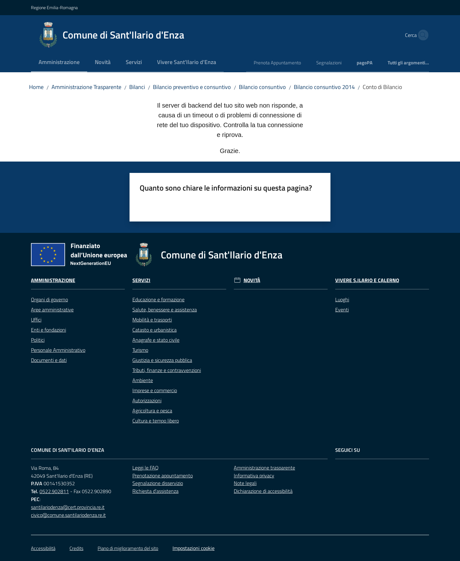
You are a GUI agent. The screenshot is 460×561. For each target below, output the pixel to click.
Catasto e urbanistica (154, 330)
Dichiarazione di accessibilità (263, 491)
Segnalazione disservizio (157, 483)
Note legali (245, 483)
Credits (76, 548)
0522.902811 (54, 491)
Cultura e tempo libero (155, 420)
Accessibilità (43, 548)
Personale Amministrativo (58, 350)
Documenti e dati (49, 360)
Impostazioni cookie (193, 548)
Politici (38, 340)
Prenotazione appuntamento (162, 475)
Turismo (140, 350)
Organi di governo (49, 299)
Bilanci (137, 87)
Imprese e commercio (154, 390)
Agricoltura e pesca (152, 410)
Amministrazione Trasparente (86, 87)
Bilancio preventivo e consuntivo (192, 87)
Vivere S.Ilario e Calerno (367, 280)
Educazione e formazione (158, 299)
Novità (252, 280)
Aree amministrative (52, 309)
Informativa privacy (254, 475)
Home (36, 87)
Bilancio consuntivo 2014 (324, 87)
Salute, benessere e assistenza (164, 309)
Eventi (342, 309)
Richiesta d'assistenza (155, 491)
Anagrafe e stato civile (155, 340)
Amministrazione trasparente (264, 467)
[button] (421, 35)
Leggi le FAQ (145, 467)
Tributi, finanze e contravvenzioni (166, 370)
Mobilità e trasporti (152, 319)
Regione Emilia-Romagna (54, 7)
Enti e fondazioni (48, 330)
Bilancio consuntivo (262, 87)
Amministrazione (53, 280)
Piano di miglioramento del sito (128, 548)
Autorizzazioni (146, 400)
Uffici (36, 319)
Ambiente (142, 380)
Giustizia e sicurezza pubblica (162, 360)
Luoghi (342, 299)
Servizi (141, 280)
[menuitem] (59, 62)
